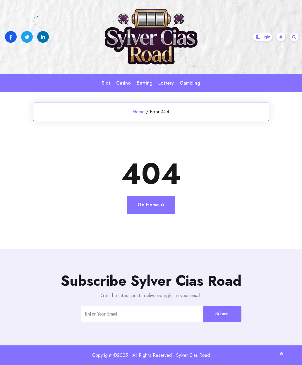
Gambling (190, 83)
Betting (144, 83)
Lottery (166, 83)
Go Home (151, 204)
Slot (106, 83)
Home (139, 111)
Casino (123, 83)
